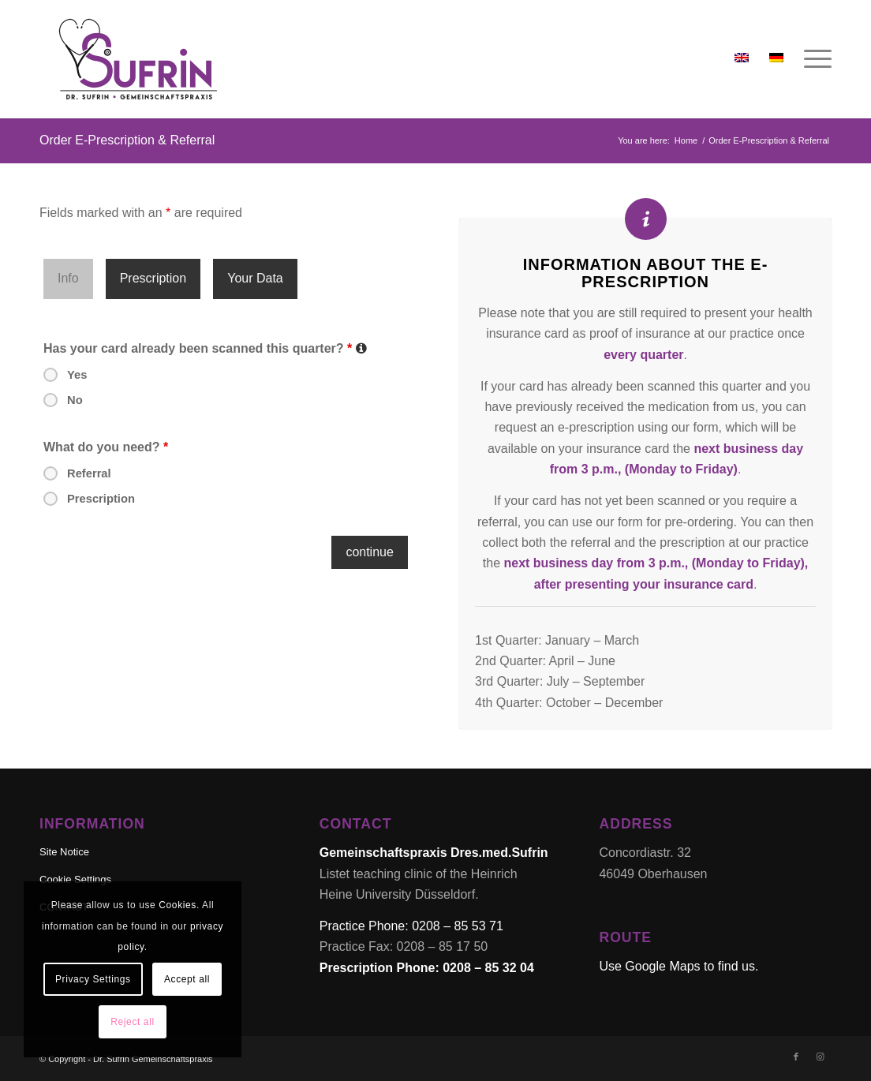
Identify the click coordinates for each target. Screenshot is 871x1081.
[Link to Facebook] (796, 1056)
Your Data (255, 278)
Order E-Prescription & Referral (127, 140)
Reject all (132, 1021)
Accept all (187, 979)
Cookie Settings (75, 879)
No (75, 400)
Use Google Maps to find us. (678, 966)
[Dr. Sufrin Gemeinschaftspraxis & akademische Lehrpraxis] (138, 59)
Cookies (177, 905)
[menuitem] (813, 59)
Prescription (153, 278)
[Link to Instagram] (820, 1056)
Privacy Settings (93, 979)
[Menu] (813, 59)
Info (68, 278)
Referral (89, 473)
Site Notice (64, 852)
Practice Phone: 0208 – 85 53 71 (411, 926)
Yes (77, 374)
